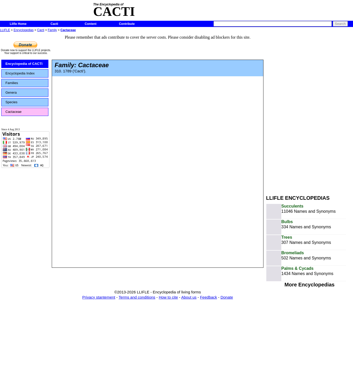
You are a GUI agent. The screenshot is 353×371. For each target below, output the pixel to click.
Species (11, 102)
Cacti (54, 24)
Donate (226, 297)
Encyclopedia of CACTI (23, 64)
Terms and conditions (137, 297)
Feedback (208, 297)
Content (90, 24)
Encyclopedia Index (20, 73)
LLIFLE (5, 30)
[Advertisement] (298, 111)
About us (188, 297)
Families (11, 83)
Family (52, 30)
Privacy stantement (98, 297)
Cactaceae (68, 30)
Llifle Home (18, 24)
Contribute (127, 24)
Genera (11, 92)
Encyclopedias (23, 30)
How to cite (168, 297)
